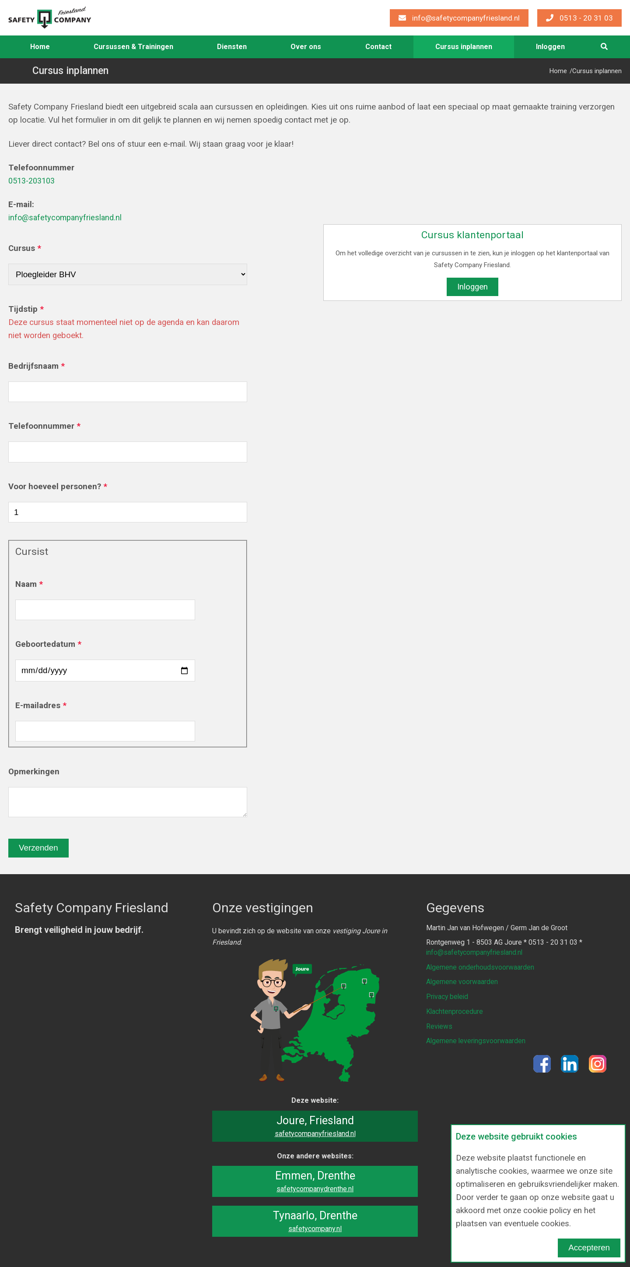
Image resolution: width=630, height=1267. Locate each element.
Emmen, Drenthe (315, 1181)
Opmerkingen (34, 771)
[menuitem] (40, 46)
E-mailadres (37, 705)
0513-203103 (33, 181)
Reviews (439, 1024)
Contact (378, 46)
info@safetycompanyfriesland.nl (459, 18)
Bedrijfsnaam (33, 366)
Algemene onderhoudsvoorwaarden (480, 967)
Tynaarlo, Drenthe (315, 1221)
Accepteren (589, 1247)
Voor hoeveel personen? (54, 486)
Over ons (305, 46)
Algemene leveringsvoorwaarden (476, 1039)
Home (40, 46)
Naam (26, 584)
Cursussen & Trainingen (133, 46)
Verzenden (38, 847)
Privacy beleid (448, 996)
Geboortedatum (45, 644)
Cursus (21, 248)
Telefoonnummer (41, 426)
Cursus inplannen (463, 46)
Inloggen (472, 287)
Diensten (232, 46)
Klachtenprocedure (454, 1010)
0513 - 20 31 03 (579, 18)
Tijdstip (23, 309)
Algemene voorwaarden (462, 981)
